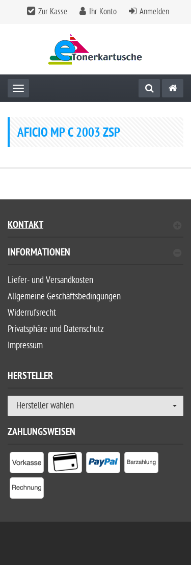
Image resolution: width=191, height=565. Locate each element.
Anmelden (154, 11)
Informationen (94, 253)
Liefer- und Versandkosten (50, 280)
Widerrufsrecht (32, 312)
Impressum (25, 345)
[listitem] (27, 464)
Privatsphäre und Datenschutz (56, 329)
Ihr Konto (103, 11)
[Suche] (149, 88)
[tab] (95, 256)
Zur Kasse (52, 11)
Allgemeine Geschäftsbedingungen (64, 296)
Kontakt (94, 226)
